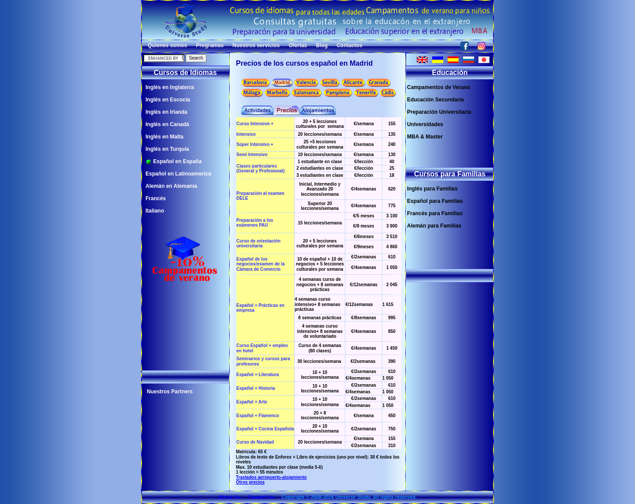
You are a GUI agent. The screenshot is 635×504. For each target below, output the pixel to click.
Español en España (174, 161)
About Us (229, 497)
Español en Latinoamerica (178, 174)
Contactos (349, 45)
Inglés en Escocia (168, 100)
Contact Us (260, 497)
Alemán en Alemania (171, 186)
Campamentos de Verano (438, 87)
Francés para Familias (435, 213)
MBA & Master (425, 137)
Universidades (425, 124)
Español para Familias (435, 201)
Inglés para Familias (432, 189)
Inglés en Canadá (167, 124)
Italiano (155, 211)
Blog (322, 45)
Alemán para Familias (434, 226)
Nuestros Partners (170, 391)
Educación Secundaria (435, 100)
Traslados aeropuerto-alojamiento (271, 477)
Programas (210, 45)
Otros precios (250, 482)
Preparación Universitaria (439, 112)
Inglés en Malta (164, 137)
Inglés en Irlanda (166, 112)
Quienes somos (167, 45)
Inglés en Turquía (167, 149)
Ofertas (297, 45)
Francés (156, 198)
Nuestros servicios (256, 45)
